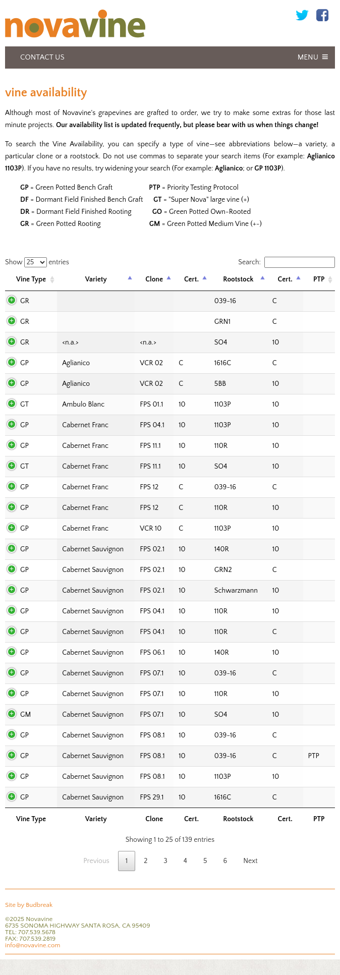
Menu (308, 57)
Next (250, 861)
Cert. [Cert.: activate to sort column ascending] (191, 279)
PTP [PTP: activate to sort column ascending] (318, 279)
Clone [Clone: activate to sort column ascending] (154, 279)
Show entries (37, 262)
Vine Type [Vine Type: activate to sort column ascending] (31, 279)
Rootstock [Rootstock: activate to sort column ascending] (238, 279)
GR (24, 301)
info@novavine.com (32, 945)
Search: (286, 262)
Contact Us (42, 57)
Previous (96, 861)
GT (24, 404)
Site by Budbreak (28, 904)
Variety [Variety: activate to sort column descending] (96, 279)
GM (25, 715)
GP (24, 363)
